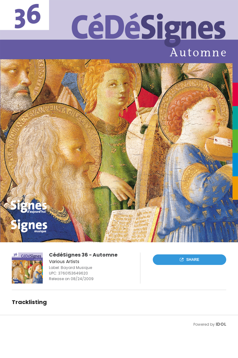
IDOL (221, 324)
